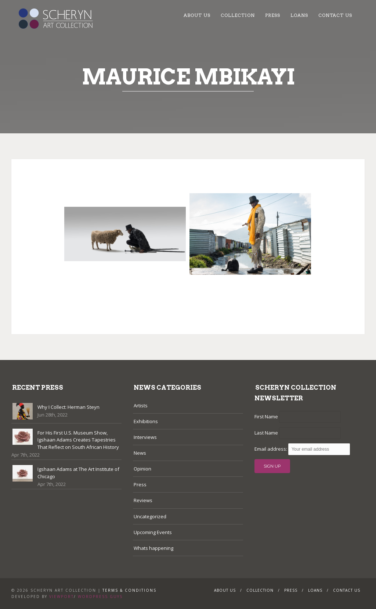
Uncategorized (150, 516)
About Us (197, 15)
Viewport (61, 596)
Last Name (266, 432)
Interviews (145, 437)
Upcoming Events (153, 532)
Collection (238, 15)
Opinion (142, 468)
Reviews (143, 500)
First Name (266, 416)
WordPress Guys (100, 596)
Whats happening (153, 548)
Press (272, 15)
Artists (141, 405)
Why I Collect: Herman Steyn (68, 407)
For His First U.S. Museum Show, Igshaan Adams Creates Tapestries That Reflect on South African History (78, 439)
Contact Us (335, 15)
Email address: (271, 449)
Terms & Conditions (129, 590)
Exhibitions (146, 421)
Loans (299, 15)
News (140, 453)
